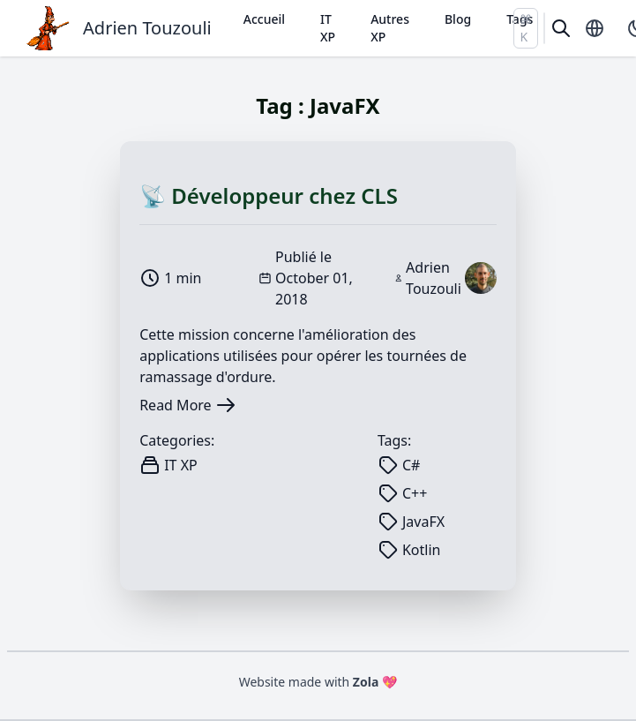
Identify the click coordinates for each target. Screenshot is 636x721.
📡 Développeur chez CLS (268, 195)
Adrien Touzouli (147, 28)
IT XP (327, 28)
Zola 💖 (375, 681)
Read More (187, 405)
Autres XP (389, 28)
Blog (458, 19)
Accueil (264, 19)
